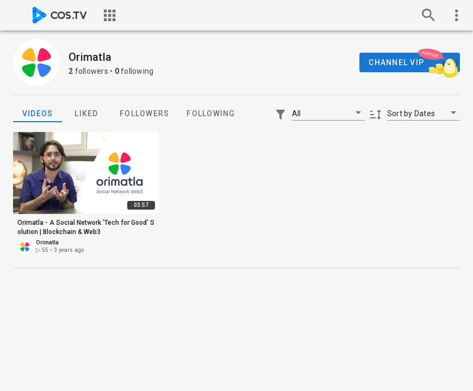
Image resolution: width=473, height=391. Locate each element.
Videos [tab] (37, 113)
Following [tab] (210, 113)
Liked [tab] (86, 113)
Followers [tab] (144, 113)
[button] (328, 113)
